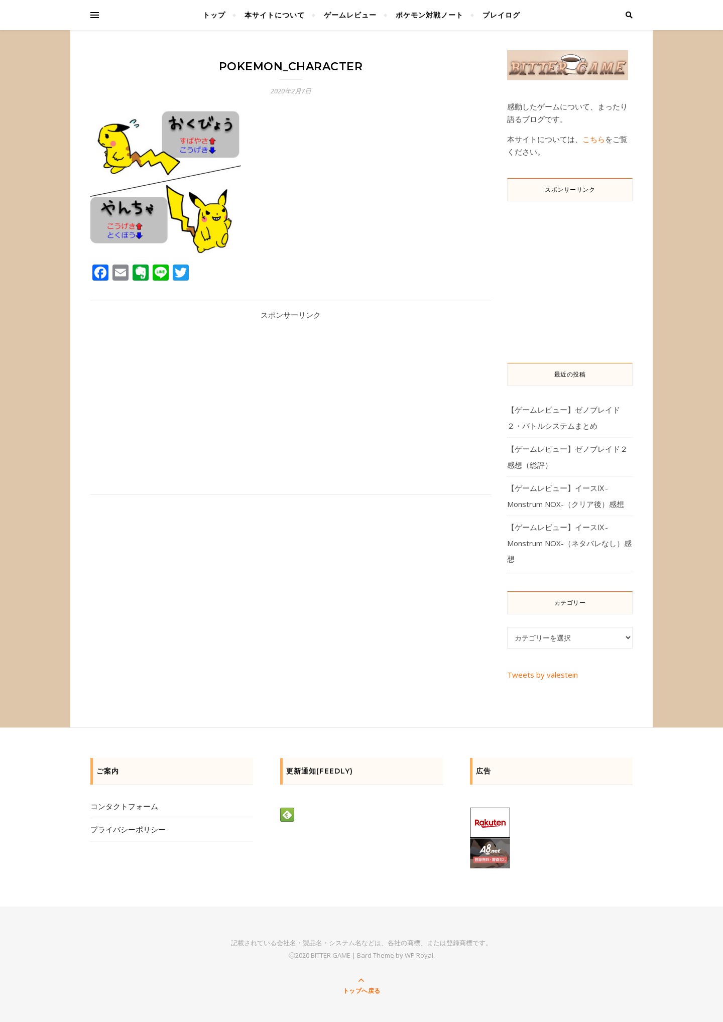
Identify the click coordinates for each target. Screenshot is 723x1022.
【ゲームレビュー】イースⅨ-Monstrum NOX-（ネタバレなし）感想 (569, 543)
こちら (593, 139)
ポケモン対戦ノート (429, 15)
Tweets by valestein (542, 675)
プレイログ (501, 15)
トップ (214, 15)
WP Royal (419, 955)
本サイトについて (275, 15)
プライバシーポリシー (128, 829)
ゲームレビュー (350, 15)
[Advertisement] (290, 399)
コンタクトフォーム (124, 806)
